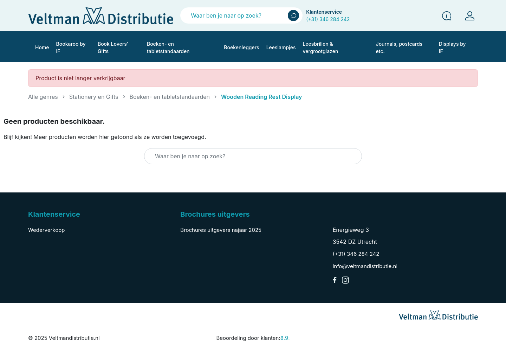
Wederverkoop (46, 230)
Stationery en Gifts (93, 96)
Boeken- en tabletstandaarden (170, 96)
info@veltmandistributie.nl (365, 266)
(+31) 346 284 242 (328, 19)
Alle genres (43, 96)
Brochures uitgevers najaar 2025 (220, 230)
